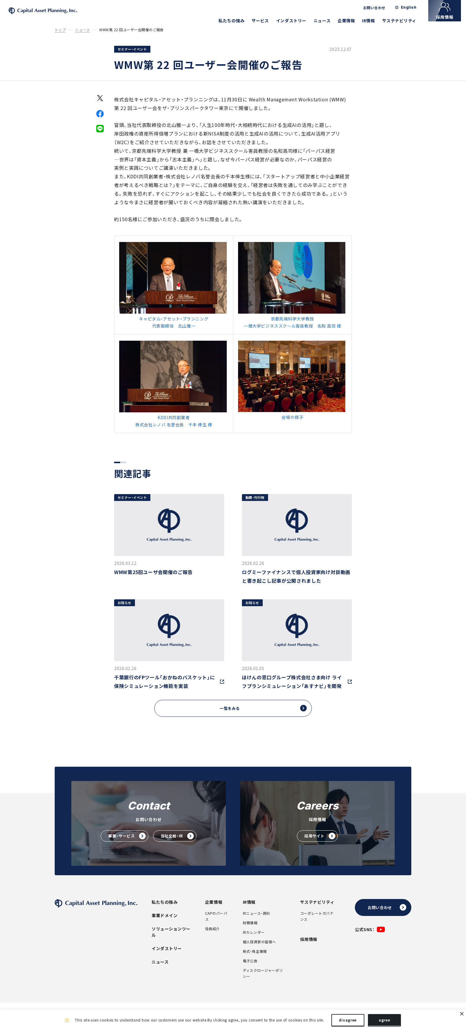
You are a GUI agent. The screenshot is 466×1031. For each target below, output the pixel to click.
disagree (348, 1021)
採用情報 (308, 948)
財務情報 (250, 931)
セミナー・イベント (132, 57)
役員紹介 (212, 937)
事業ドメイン (164, 924)
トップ (60, 38)
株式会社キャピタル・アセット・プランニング (57, 15)
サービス (265, 20)
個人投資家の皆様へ (259, 950)
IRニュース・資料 (256, 922)
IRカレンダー (254, 941)
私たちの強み (236, 20)
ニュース (327, 20)
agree (384, 1021)
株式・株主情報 (255, 960)
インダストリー (296, 20)
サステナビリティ (404, 20)
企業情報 (351, 20)
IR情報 (373, 20)
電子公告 (250, 969)
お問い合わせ (379, 7)
